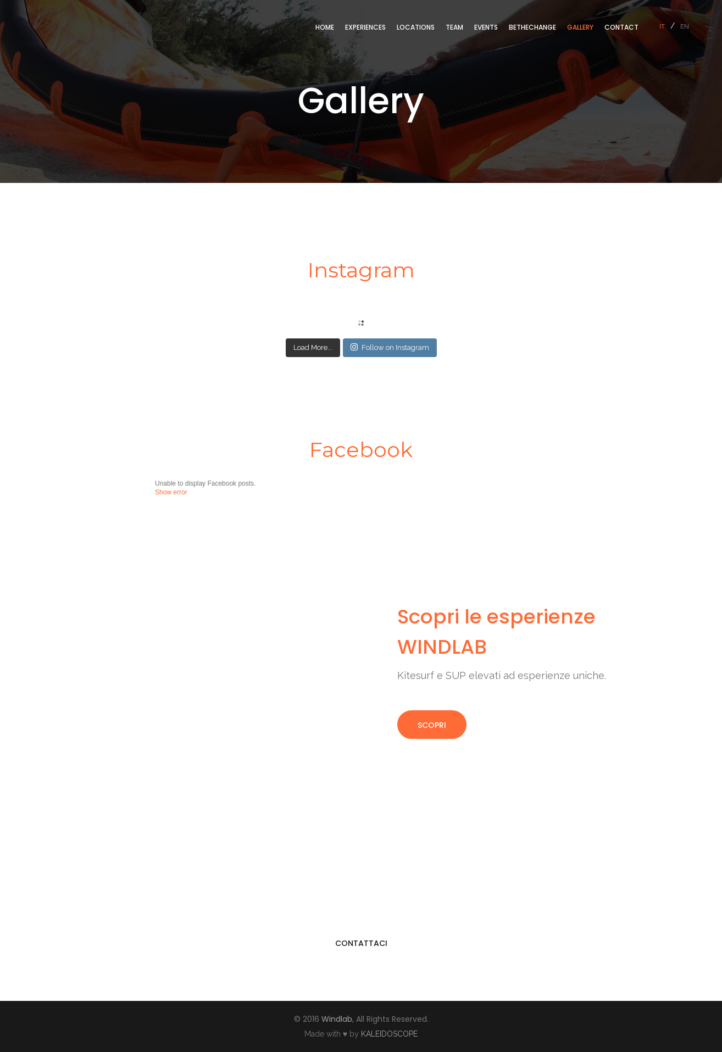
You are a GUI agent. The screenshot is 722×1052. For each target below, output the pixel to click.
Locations (416, 27)
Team (454, 27)
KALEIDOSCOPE (389, 1033)
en (684, 26)
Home (324, 27)
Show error (171, 492)
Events (486, 27)
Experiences (365, 27)
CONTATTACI (361, 943)
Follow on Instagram (390, 347)
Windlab (336, 1019)
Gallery (580, 27)
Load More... (312, 347)
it (662, 26)
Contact (621, 27)
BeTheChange (532, 27)
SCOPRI (432, 725)
